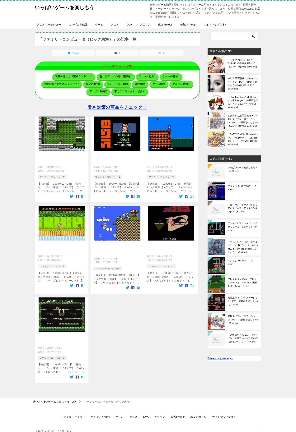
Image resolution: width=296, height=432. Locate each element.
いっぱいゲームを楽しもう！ (243, 169)
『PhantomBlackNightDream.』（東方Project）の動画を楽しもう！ (243, 102)
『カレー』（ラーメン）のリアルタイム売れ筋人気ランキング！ (243, 208)
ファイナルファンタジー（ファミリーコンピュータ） (243, 227)
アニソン (145, 24)
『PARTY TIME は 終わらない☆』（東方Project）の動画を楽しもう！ (243, 139)
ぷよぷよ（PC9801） (240, 262)
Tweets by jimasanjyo (220, 358)
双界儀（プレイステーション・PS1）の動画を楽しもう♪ (243, 320)
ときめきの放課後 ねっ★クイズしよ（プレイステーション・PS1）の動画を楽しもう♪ (243, 120)
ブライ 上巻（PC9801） (242, 188)
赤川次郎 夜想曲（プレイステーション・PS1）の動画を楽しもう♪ (243, 83)
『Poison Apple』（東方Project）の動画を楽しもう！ (243, 63)
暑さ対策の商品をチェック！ (117, 103)
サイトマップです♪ (214, 24)
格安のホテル (188, 24)
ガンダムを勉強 (78, 24)
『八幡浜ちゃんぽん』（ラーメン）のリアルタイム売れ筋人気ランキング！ (243, 338)
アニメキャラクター (49, 24)
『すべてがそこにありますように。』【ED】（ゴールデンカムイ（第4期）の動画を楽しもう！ (243, 247)
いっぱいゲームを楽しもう (70, 6)
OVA (129, 24)
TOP (56, 393)
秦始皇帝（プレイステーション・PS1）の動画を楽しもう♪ (243, 301)
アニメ (115, 24)
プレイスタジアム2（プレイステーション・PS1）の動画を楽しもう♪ (242, 282)
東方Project (165, 24)
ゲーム (99, 24)
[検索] (234, 36)
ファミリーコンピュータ (52, 171)
